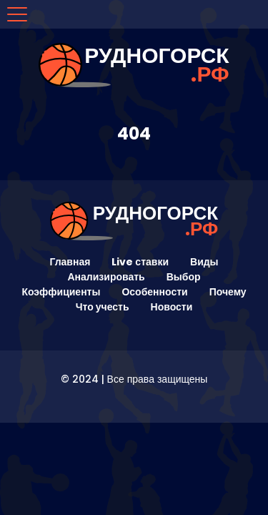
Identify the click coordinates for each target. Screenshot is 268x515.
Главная (69, 262)
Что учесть (102, 307)
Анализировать (105, 277)
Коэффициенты (60, 292)
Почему (228, 292)
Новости (172, 307)
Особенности (154, 292)
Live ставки (140, 262)
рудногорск (156, 65)
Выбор (184, 277)
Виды (204, 262)
